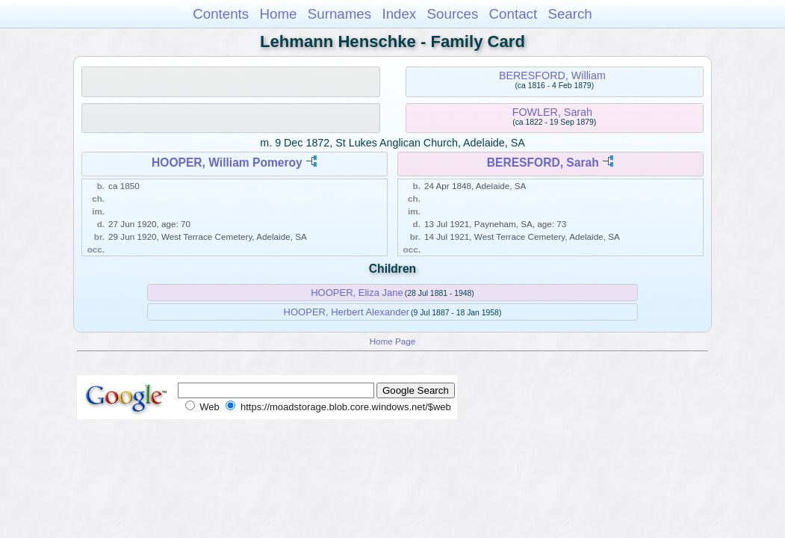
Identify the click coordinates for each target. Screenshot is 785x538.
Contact (513, 14)
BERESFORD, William (552, 75)
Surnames (339, 14)
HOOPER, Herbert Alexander (346, 312)
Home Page (393, 341)
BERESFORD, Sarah (543, 162)
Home (278, 14)
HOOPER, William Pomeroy (227, 162)
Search (569, 14)
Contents (221, 14)
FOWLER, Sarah (552, 112)
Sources (453, 14)
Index (399, 14)
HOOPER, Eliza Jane (357, 292)
